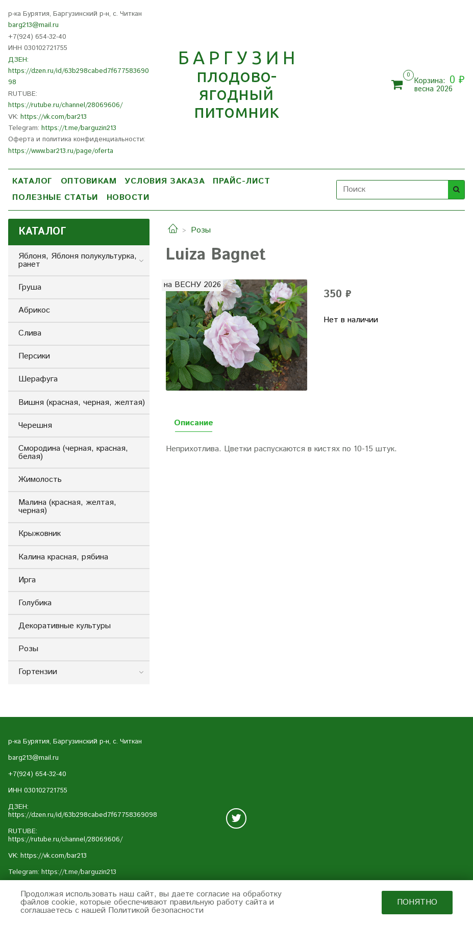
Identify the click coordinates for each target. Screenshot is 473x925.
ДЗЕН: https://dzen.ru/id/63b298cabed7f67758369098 (78, 71)
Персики (34, 356)
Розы (201, 230)
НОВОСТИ (128, 197)
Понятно (417, 902)
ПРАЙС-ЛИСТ (241, 181)
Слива (29, 333)
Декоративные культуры (64, 626)
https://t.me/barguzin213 (78, 128)
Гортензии (37, 672)
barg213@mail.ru (33, 25)
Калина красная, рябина (63, 557)
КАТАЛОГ (32, 181)
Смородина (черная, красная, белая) (73, 452)
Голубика (35, 603)
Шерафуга (38, 379)
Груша (29, 287)
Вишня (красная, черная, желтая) (81, 402)
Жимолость (40, 479)
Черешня (35, 425)
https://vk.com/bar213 (53, 117)
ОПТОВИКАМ (89, 181)
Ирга (27, 580)
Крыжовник (39, 533)
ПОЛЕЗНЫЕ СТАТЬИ (55, 197)
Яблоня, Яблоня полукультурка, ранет (77, 260)
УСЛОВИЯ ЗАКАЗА (165, 181)
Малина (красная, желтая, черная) (67, 507)
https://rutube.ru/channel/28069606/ (65, 105)
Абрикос (34, 310)
